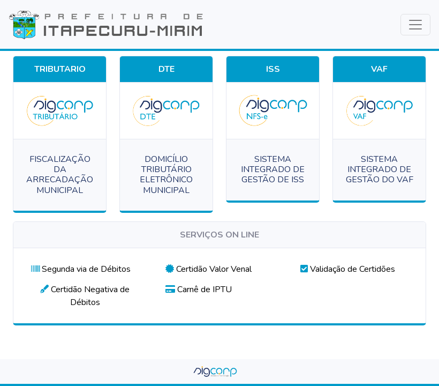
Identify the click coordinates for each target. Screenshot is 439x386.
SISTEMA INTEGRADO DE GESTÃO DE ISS (273, 169)
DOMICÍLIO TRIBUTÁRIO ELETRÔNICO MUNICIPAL (166, 174)
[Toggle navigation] (415, 24)
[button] (81, 269)
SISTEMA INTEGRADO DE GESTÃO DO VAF (379, 169)
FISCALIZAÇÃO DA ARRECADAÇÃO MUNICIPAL (59, 174)
